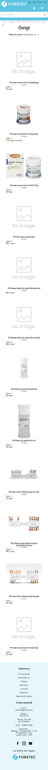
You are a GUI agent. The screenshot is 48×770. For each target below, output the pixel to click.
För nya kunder (24, 674)
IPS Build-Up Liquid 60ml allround (24, 389)
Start (4, 22)
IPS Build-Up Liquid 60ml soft (24, 441)
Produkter (11, 22)
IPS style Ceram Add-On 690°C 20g (24, 185)
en (45, 2)
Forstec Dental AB (24, 703)
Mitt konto (24, 685)
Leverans (24, 689)
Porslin (24, 22)
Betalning (24, 693)
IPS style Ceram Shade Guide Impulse (24, 596)
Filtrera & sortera (24, 35)
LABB (18, 22)
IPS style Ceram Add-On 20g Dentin (24, 134)
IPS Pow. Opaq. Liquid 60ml (24, 237)
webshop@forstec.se (24, 710)
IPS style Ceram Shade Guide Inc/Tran (24, 492)
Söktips (24, 681)
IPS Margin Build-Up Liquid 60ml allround (24, 288)
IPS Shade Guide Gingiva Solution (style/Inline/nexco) (24, 544)
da (40, 2)
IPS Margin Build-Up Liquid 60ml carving (24, 338)
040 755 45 (24, 716)
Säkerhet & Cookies (24, 696)
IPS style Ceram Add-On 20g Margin (24, 83)
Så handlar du (24, 678)
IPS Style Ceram (33, 22)
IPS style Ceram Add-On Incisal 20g (24, 648)
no (35, 2)
